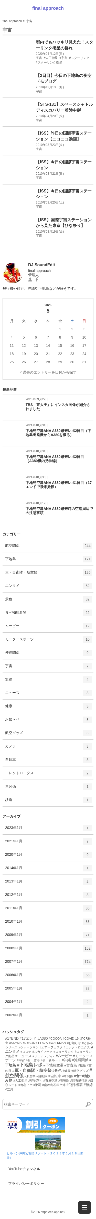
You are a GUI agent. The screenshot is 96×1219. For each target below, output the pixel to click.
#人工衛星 (20, 1080)
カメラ (48, 748)
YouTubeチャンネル (24, 1169)
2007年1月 (48, 963)
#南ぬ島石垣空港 (54, 1085)
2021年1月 (48, 843)
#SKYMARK (17, 1043)
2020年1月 (48, 856)
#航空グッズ (80, 1071)
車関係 (48, 788)
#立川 (9, 1089)
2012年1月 (48, 897)
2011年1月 (48, 910)
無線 (48, 681)
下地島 (48, 561)
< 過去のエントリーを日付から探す (47, 372)
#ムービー (64, 1056)
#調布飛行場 (78, 1080)
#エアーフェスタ (51, 1047)
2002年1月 (48, 1017)
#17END (12, 1038)
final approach (48, 8)
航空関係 (48, 547)
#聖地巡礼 (35, 1080)
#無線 (88, 1085)
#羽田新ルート (51, 1060)
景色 (48, 601)
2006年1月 (48, 977)
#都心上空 (25, 1085)
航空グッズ (48, 735)
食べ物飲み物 (48, 614)
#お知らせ (74, 1043)
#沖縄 (66, 1060)
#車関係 (67, 1076)
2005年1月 (48, 990)
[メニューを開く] (84, 1207)
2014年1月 (48, 870)
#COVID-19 (71, 1038)
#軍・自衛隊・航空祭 (31, 1070)
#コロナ (25, 1052)
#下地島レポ (29, 1064)
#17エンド (28, 1038)
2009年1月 (48, 937)
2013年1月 (48, 883)
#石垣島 (63, 1080)
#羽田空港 (33, 1060)
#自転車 (54, 1076)
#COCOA (55, 1038)
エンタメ (48, 588)
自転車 (48, 761)
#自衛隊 (41, 1076)
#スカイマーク (42, 1052)
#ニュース (23, 1056)
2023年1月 (48, 830)
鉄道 (48, 802)
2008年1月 (48, 950)
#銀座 (82, 1065)
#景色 (57, 1070)
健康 (48, 708)
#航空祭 (30, 1076)
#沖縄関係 (80, 1060)
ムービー (48, 628)
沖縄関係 (48, 654)
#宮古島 (70, 1065)
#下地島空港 (53, 1065)
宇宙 (29, 21)
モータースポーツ (48, 641)
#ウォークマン (28, 1047)
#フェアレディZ (44, 1056)
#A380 (42, 1038)
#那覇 (37, 1085)
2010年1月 (48, 923)
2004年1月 (48, 1004)
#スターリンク (64, 1052)
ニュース (48, 695)
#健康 (66, 1071)
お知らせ (48, 721)
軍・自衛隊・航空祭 (48, 574)
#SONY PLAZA (37, 1043)
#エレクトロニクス (77, 1047)
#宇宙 (21, 1060)
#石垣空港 (50, 1080)
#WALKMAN (57, 1043)
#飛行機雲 (75, 1085)
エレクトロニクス (48, 775)
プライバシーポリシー (26, 1183)
